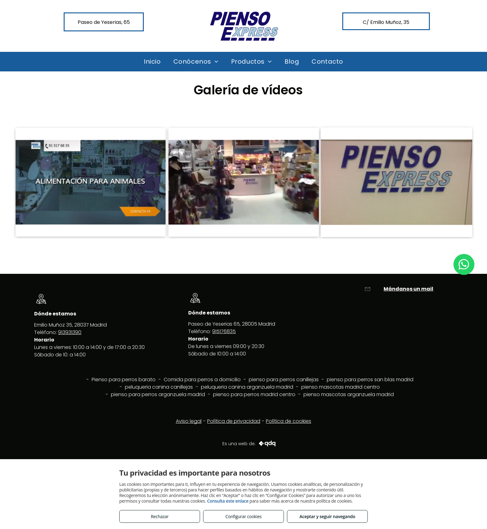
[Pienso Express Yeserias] (243, 182)
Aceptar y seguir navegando (327, 516)
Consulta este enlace (227, 501)
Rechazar (159, 516)
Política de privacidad (233, 421)
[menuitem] (152, 61)
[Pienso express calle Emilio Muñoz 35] (396, 182)
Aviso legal (189, 421)
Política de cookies (288, 421)
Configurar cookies (243, 516)
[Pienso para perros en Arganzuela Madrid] (90, 182)
